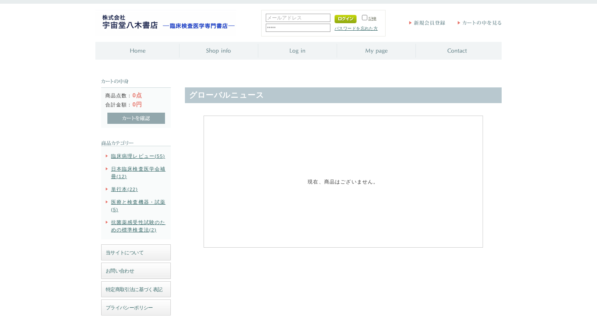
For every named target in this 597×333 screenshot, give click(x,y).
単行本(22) (124, 189)
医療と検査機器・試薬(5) (138, 205)
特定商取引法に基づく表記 (134, 289)
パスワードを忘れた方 (356, 28)
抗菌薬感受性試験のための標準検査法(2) (138, 226)
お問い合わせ (120, 270)
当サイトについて (124, 252)
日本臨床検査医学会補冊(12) (138, 172)
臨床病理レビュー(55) (138, 156)
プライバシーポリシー (129, 307)
